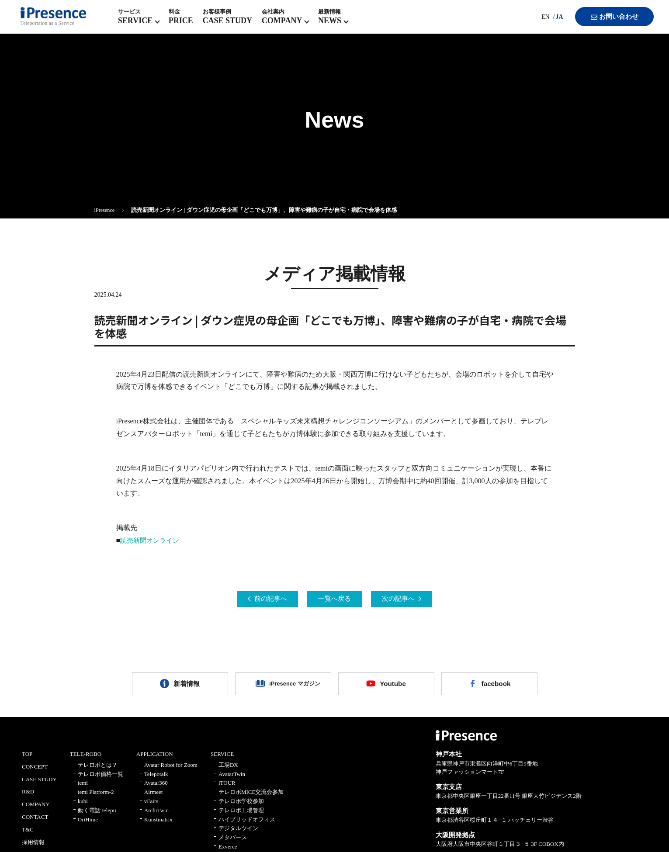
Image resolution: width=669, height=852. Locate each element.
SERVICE (222, 758)
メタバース (232, 842)
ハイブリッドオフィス (246, 824)
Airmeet (153, 796)
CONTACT (35, 821)
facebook (496, 686)
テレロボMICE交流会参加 (251, 796)
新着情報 (187, 686)
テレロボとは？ (98, 769)
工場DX (228, 769)
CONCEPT (35, 771)
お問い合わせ (608, 22)
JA (552, 21)
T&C (28, 834)
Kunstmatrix (158, 824)
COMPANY (36, 809)
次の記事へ (406, 599)
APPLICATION (154, 758)
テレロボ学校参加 (241, 806)
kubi (83, 806)
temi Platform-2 (96, 796)
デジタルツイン (238, 833)
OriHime (88, 824)
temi (83, 787)
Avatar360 (156, 787)
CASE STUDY (39, 783)
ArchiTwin (156, 815)
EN (538, 21)
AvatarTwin (231, 778)
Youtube (393, 686)
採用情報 (33, 846)
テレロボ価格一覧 (100, 778)
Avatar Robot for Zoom (171, 769)
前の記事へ (263, 599)
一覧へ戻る (334, 599)
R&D (28, 796)
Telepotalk (156, 778)
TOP (27, 758)
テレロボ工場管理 (241, 815)
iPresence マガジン (289, 686)
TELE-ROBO (85, 758)
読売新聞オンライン (151, 540)
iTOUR (227, 787)
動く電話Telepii (97, 815)
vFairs (151, 806)
